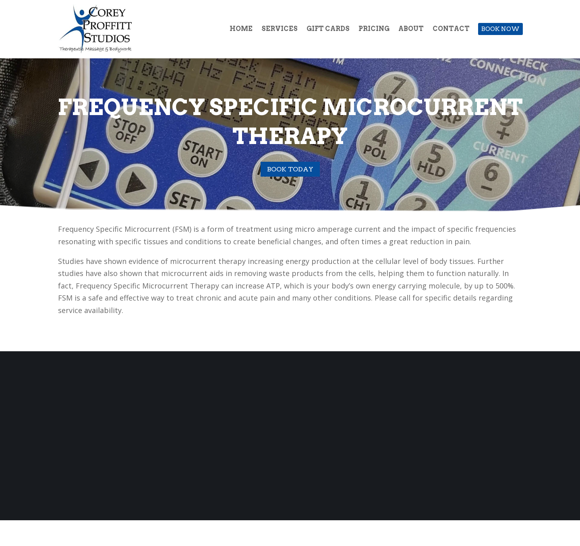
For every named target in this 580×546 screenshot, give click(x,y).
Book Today (290, 169)
